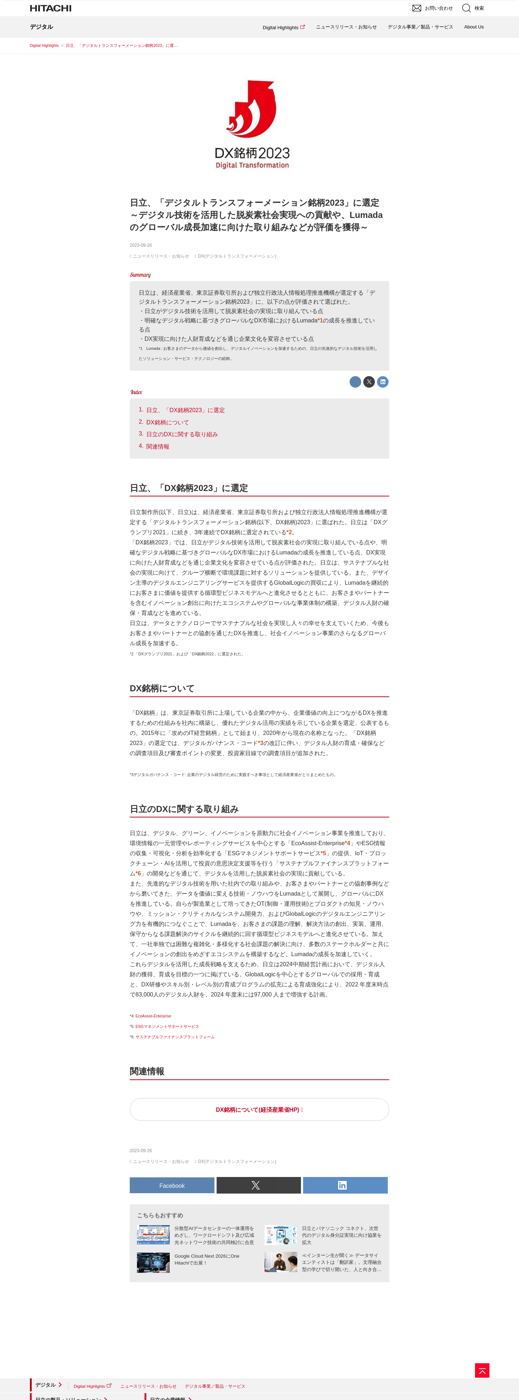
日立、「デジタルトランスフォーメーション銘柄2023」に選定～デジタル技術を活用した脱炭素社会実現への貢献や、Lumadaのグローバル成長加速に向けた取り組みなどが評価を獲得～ (256, 215)
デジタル (45, 1385)
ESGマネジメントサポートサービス (167, 1026)
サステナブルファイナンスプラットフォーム (175, 1037)
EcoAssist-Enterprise (153, 1016)
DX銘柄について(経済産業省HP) (257, 1110)
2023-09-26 (141, 245)
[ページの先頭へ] (482, 1370)
